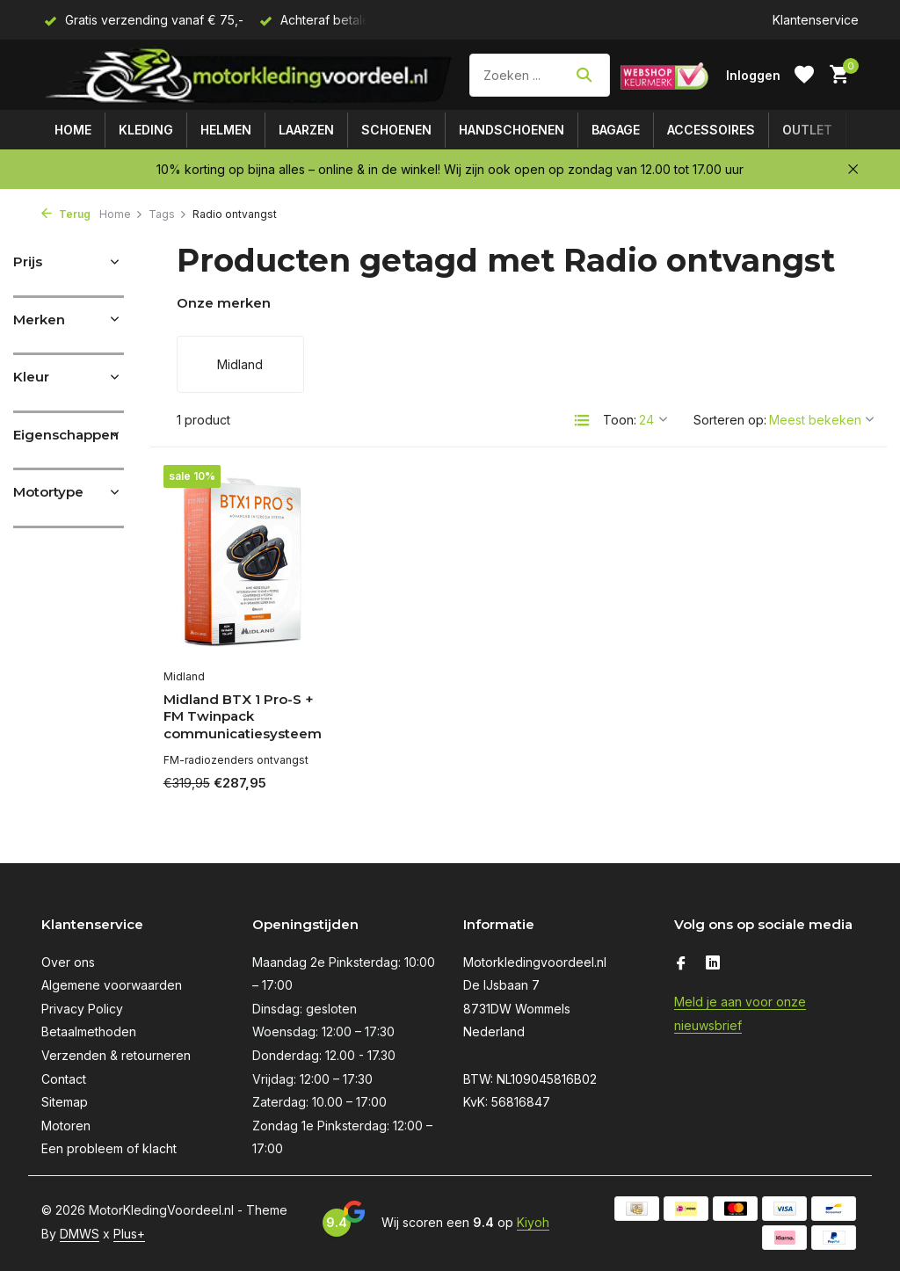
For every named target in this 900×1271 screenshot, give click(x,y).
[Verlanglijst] (804, 74)
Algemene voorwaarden (111, 984)
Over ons (68, 962)
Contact (63, 1078)
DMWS (79, 1233)
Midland (184, 676)
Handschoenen (511, 129)
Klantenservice (816, 19)
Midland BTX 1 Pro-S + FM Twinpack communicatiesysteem (242, 716)
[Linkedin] (713, 964)
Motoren (66, 1125)
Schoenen (396, 129)
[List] (582, 420)
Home (72, 129)
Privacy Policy (82, 1008)
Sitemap (64, 1101)
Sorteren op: (729, 419)
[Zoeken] (539, 75)
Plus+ (129, 1233)
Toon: (619, 419)
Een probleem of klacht (109, 1148)
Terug (66, 214)
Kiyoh (533, 1222)
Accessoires (711, 129)
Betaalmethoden (88, 1031)
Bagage (616, 129)
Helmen (225, 129)
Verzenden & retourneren (116, 1055)
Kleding (146, 129)
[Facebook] (681, 964)
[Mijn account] (753, 75)
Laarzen (306, 129)
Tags (168, 214)
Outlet (807, 129)
